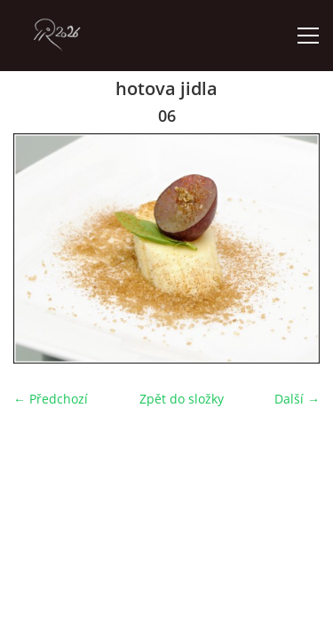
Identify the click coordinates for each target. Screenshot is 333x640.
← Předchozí (50, 398)
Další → (297, 398)
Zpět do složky (181, 398)
